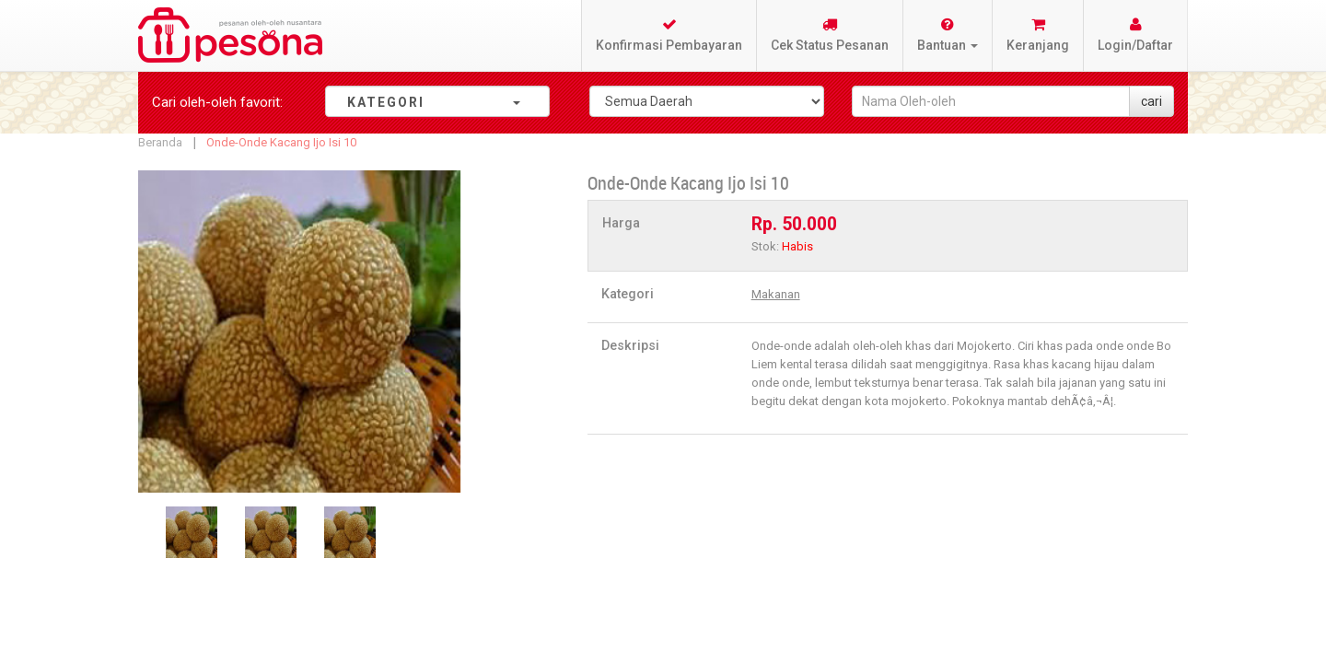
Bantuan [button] (947, 34)
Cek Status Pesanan (830, 34)
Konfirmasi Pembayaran (669, 34)
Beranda (160, 142)
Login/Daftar (1135, 34)
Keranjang (1037, 34)
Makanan (775, 294)
